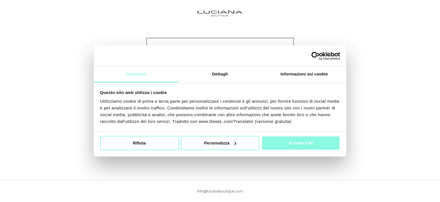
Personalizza (220, 143)
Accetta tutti (300, 143)
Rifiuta (139, 143)
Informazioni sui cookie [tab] (304, 74)
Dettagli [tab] (220, 74)
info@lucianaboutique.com (220, 191)
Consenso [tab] (135, 74)
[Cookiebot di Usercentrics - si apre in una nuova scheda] (315, 56)
